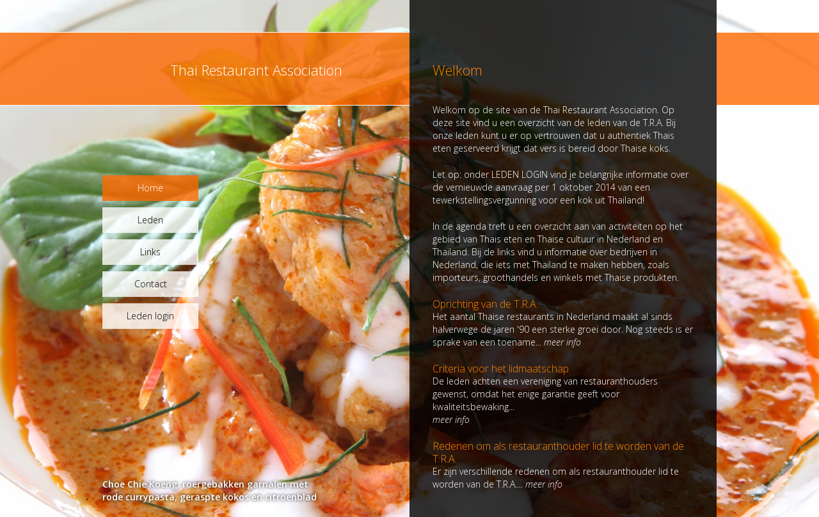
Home (150, 188)
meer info (562, 342)
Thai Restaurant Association (256, 69)
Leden (150, 220)
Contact (150, 284)
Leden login (150, 316)
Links (150, 252)
